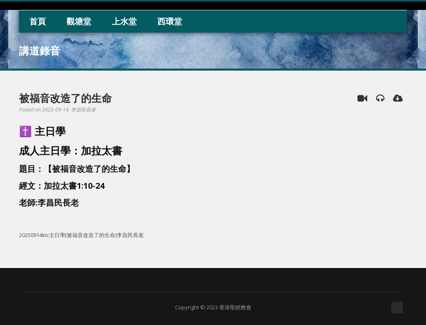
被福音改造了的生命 (65, 98)
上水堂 (124, 21)
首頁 (37, 21)
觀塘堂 (78, 21)
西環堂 (169, 21)
